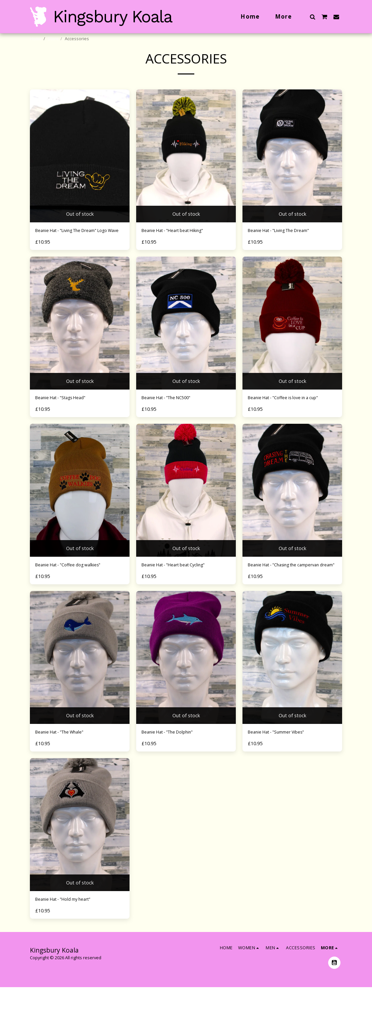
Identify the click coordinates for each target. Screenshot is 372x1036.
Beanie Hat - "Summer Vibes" (284, 778)
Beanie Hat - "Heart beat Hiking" (181, 248)
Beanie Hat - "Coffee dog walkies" (76, 602)
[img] (80, 172)
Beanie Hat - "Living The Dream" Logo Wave (75, 252)
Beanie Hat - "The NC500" (173, 425)
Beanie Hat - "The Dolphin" (175, 778)
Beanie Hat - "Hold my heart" (71, 947)
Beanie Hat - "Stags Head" (67, 425)
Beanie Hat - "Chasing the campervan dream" (280, 606)
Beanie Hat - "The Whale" (66, 778)
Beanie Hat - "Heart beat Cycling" (182, 602)
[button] (312, 17)
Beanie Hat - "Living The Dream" (288, 248)
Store (53, 39)
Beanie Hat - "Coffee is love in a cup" (287, 429)
